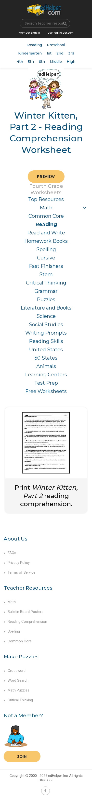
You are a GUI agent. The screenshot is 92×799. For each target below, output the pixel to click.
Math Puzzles (16, 690)
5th (31, 61)
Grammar (46, 291)
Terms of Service (19, 572)
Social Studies (46, 324)
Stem (46, 274)
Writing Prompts (46, 333)
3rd (71, 53)
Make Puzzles (21, 657)
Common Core (46, 216)
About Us (15, 539)
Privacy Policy (17, 562)
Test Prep (46, 383)
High (71, 61)
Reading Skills (46, 341)
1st (49, 53)
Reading (34, 45)
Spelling (46, 249)
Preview (46, 176)
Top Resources (46, 199)
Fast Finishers (46, 266)
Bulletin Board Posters (23, 611)
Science (46, 316)
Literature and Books (46, 308)
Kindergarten (30, 53)
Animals (46, 366)
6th (42, 61)
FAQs (10, 553)
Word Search (16, 680)
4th (20, 61)
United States (46, 349)
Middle (56, 61)
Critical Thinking (46, 283)
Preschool (56, 45)
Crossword (15, 670)
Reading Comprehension (25, 621)
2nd (59, 53)
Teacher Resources (28, 588)
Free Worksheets (46, 391)
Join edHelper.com (61, 32)
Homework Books (46, 241)
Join (22, 756)
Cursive (46, 258)
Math (46, 208)
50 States (46, 358)
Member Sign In (29, 32)
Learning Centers (46, 375)
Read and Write (46, 233)
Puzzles (46, 299)
